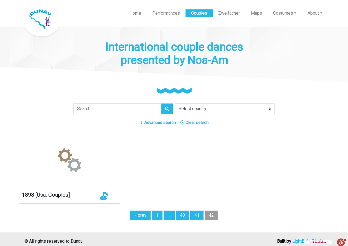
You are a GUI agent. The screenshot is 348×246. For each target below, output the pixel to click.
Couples (199, 13)
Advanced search (157, 123)
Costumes (283, 13)
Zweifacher (229, 13)
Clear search (194, 123)
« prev (140, 215)
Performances (166, 13)
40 (182, 215)
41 (196, 215)
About (313, 13)
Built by (300, 241)
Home (135, 13)
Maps (256, 13)
